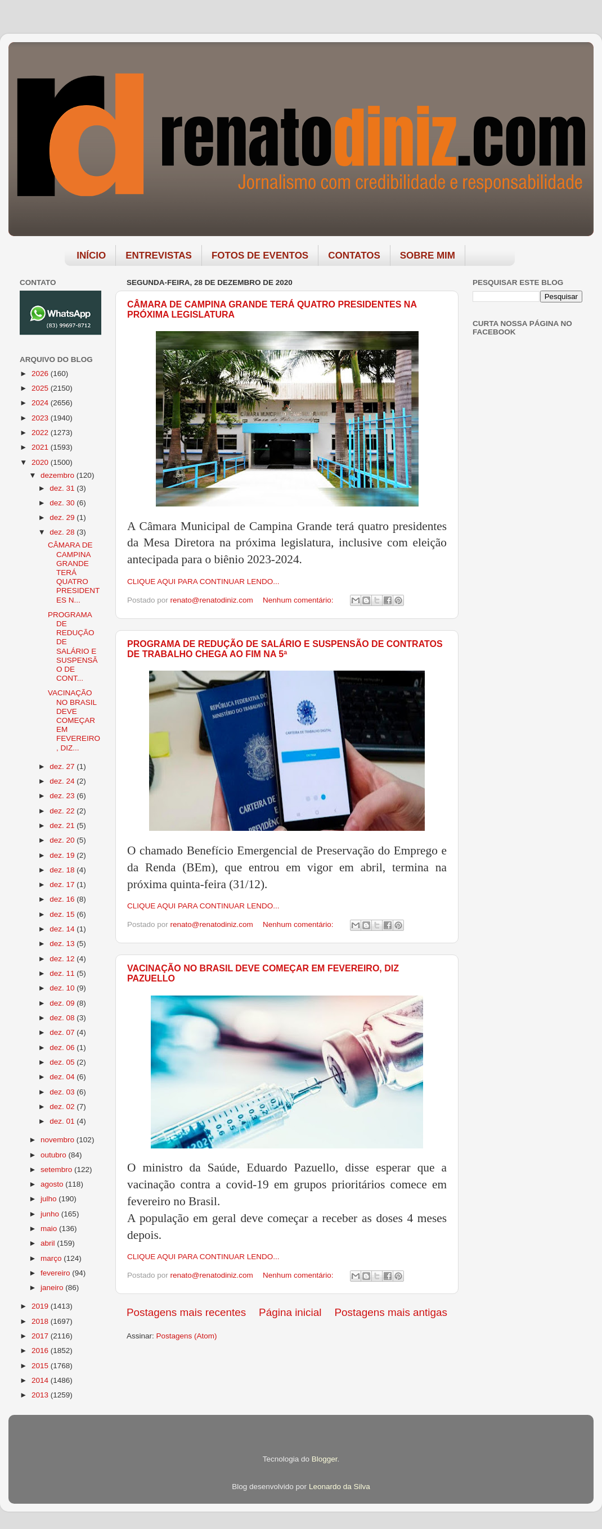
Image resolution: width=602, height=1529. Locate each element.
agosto (53, 1184)
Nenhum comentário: (299, 600)
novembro (59, 1140)
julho (50, 1199)
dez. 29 (63, 517)
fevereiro (56, 1273)
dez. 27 (63, 766)
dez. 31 (63, 488)
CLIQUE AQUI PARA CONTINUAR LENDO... (203, 581)
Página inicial (290, 1312)
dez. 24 (63, 781)
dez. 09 (63, 1003)
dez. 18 (63, 870)
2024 (41, 403)
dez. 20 (63, 840)
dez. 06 (63, 1047)
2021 (41, 447)
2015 (41, 1365)
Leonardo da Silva (339, 1486)
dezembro (59, 475)
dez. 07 (63, 1032)
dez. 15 (63, 914)
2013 (41, 1395)
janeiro (53, 1287)
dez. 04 (63, 1077)
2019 (41, 1306)
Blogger (325, 1459)
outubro (55, 1155)
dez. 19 (63, 855)
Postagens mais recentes (186, 1312)
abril (49, 1243)
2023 (41, 418)
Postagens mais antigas (390, 1312)
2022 (41, 432)
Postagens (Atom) (186, 1336)
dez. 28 (63, 532)
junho (51, 1214)
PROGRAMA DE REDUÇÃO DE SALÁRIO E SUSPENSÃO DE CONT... (73, 646)
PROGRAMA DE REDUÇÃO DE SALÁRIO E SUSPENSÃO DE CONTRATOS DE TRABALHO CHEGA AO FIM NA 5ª (285, 649)
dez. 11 (63, 973)
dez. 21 (63, 825)
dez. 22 (63, 811)
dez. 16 (63, 899)
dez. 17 (63, 884)
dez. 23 (63, 795)
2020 (41, 462)
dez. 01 (63, 1121)
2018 (41, 1321)
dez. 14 (63, 929)
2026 (41, 373)
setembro (57, 1169)
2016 (41, 1350)
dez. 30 (63, 503)
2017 (41, 1336)
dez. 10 (63, 988)
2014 (41, 1380)
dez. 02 (63, 1106)
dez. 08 (63, 1018)
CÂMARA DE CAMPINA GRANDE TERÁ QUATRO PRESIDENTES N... (74, 572)
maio (50, 1228)
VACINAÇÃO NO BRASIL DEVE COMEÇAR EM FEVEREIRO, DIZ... (74, 720)
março (52, 1258)
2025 (41, 388)
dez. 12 (63, 959)
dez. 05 (63, 1062)
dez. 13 (63, 943)
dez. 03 (63, 1092)
